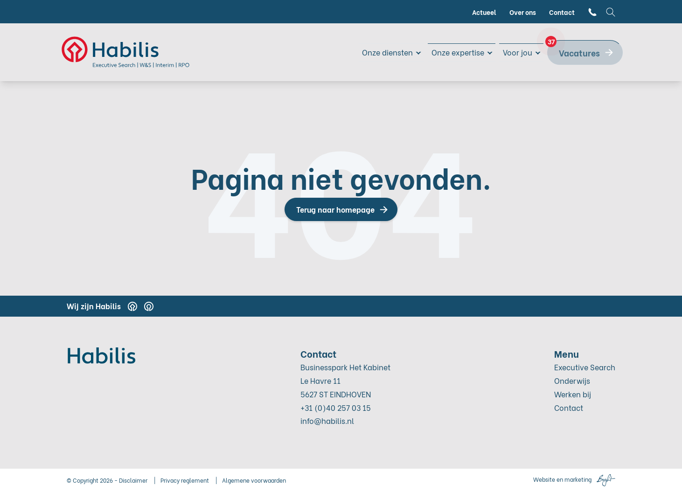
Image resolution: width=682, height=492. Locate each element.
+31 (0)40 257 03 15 (335, 407)
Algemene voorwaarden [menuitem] (254, 480)
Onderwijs (572, 380)
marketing (578, 479)
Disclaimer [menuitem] (133, 480)
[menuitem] (592, 12)
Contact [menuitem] (562, 12)
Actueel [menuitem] (484, 12)
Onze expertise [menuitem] (450, 52)
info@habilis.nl (327, 420)
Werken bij (572, 393)
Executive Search (584, 366)
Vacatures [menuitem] (573, 49)
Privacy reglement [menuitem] (184, 480)
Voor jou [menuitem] (515, 52)
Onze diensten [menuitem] (374, 52)
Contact (568, 407)
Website (544, 479)
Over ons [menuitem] (522, 12)
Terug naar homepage (335, 209)
